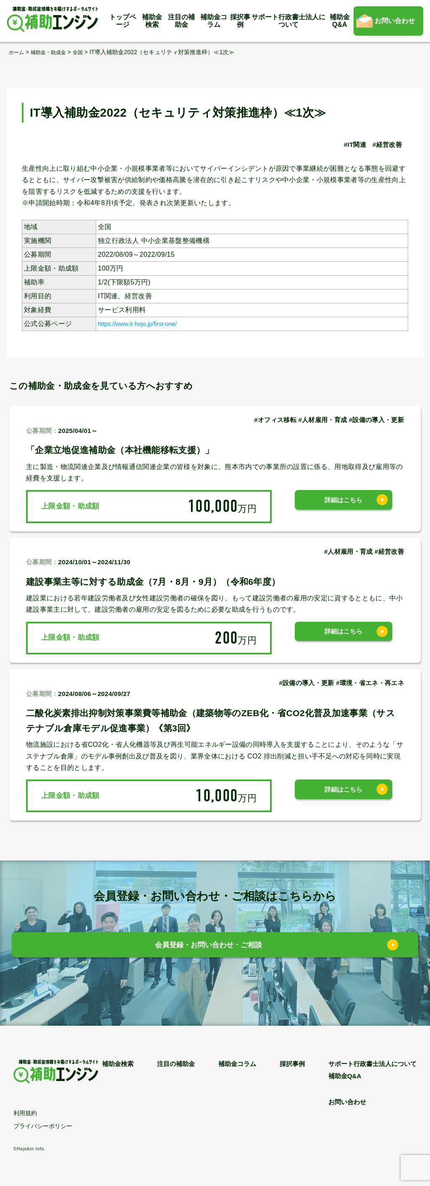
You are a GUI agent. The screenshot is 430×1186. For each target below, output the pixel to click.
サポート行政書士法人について (288, 20)
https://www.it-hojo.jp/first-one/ (145, 323)
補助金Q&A (340, 20)
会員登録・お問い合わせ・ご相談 (208, 947)
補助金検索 (152, 20)
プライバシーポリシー (42, 1126)
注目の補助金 (181, 20)
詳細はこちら (343, 506)
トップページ (122, 20)
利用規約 (25, 1113)
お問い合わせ (395, 20)
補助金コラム (213, 20)
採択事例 (240, 20)
